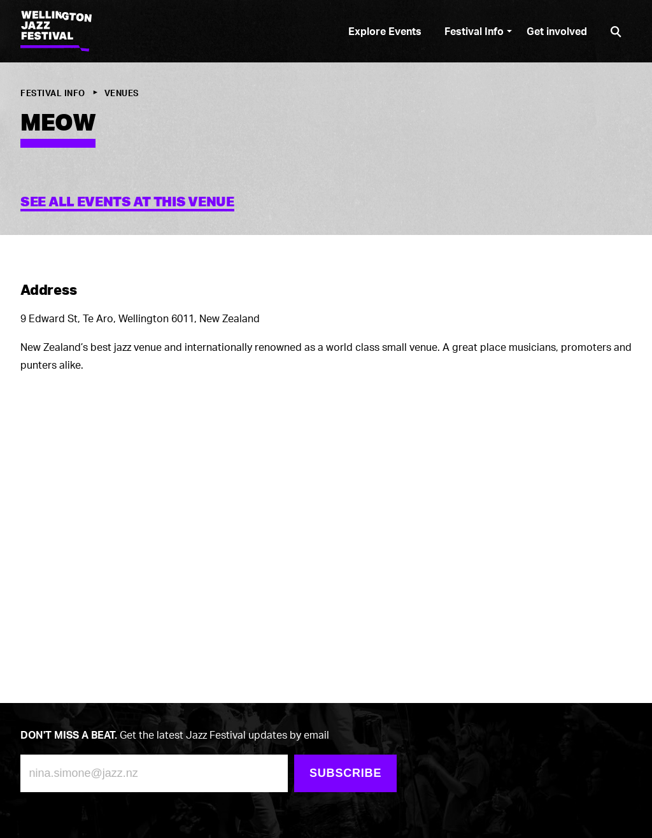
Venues (121, 93)
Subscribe (345, 773)
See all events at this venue (127, 201)
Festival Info (52, 93)
